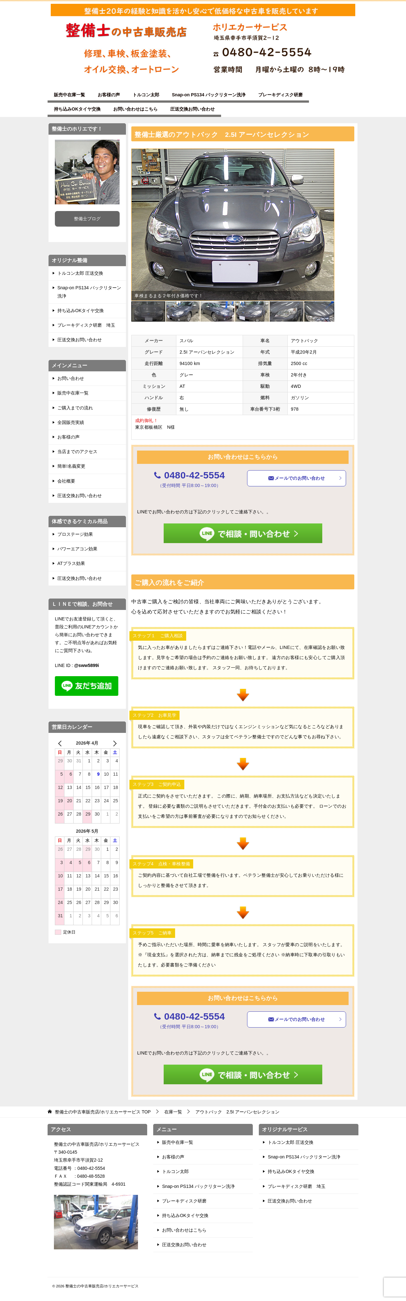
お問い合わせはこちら (135, 109)
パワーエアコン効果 (77, 548)
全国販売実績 (70, 422)
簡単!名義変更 (71, 466)
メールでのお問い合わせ (305, 478)
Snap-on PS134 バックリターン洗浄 (209, 94)
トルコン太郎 (146, 94)
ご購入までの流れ (75, 407)
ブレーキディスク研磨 (280, 94)
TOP (103, 1111)
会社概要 (66, 481)
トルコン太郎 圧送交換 (80, 273)
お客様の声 (109, 94)
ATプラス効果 (71, 563)
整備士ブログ (87, 218)
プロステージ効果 (75, 534)
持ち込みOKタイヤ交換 (77, 109)
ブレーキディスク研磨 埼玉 (86, 325)
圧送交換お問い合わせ (192, 109)
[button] (329, 154)
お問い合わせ (70, 378)
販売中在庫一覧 (69, 94)
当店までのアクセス (77, 451)
